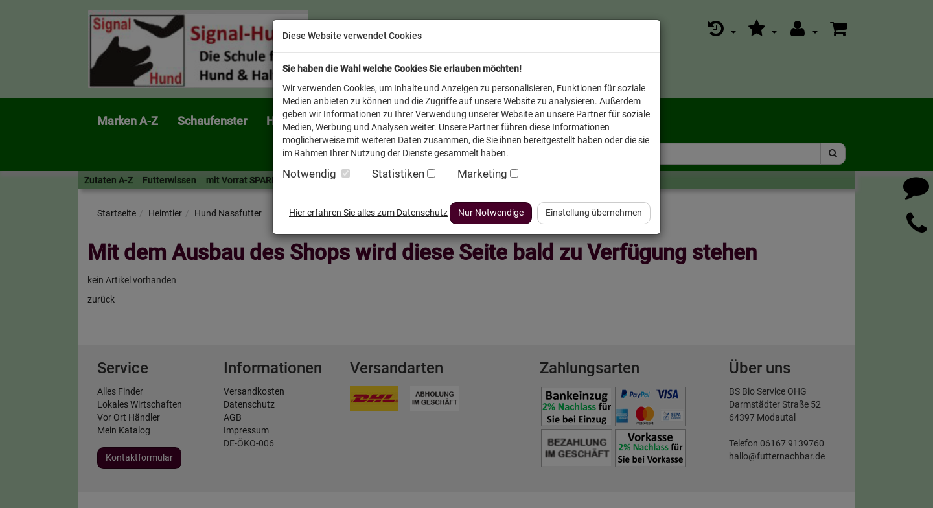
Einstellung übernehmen (594, 212)
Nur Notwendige (491, 212)
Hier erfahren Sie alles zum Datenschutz (368, 212)
